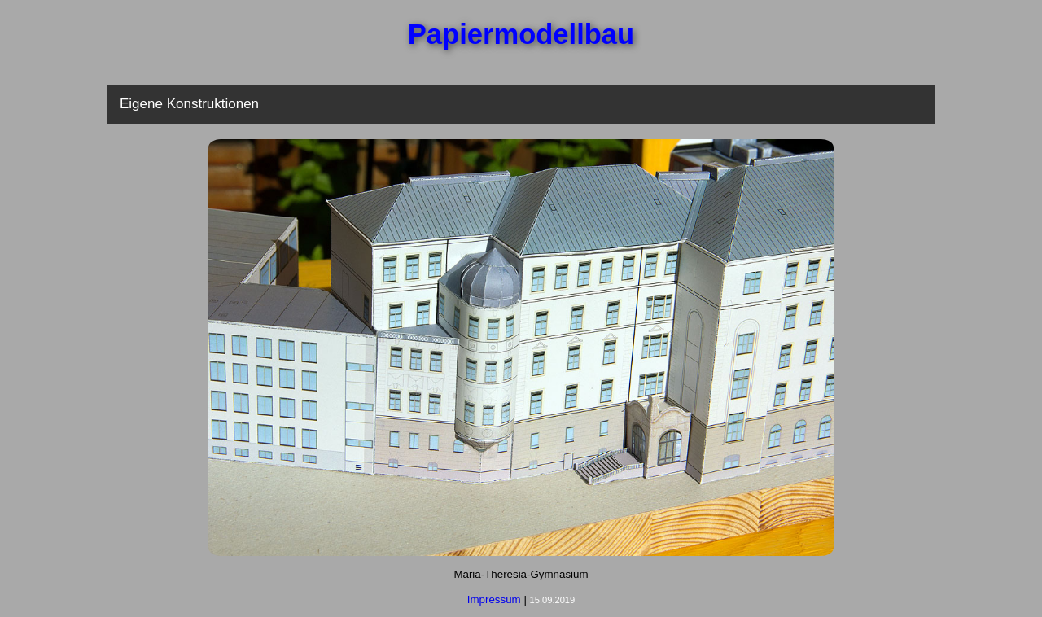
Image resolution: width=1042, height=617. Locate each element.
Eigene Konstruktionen (189, 104)
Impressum (494, 599)
